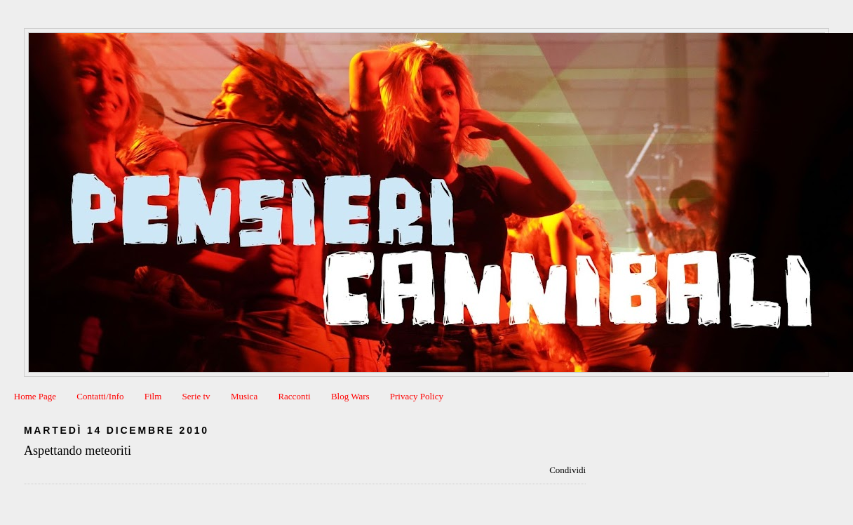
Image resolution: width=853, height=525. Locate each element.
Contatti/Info (99, 396)
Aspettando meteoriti (77, 451)
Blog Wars (350, 396)
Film (153, 396)
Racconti (294, 396)
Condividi (567, 470)
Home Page (35, 396)
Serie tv (196, 396)
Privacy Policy (416, 396)
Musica (244, 396)
